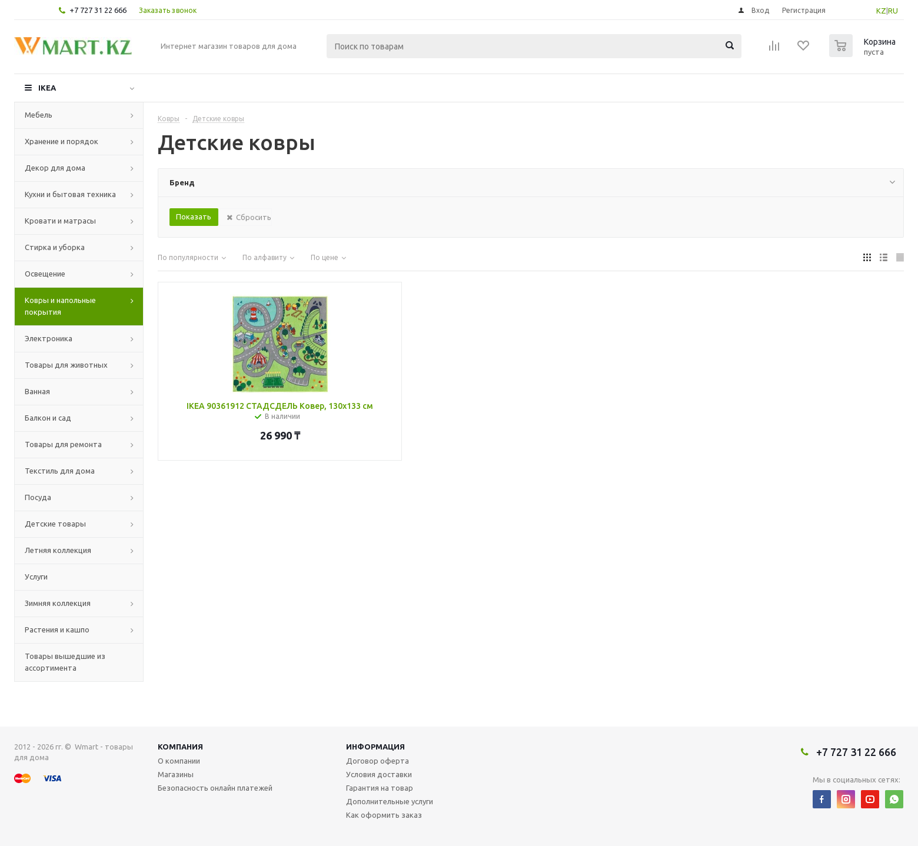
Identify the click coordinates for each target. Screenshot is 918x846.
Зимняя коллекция (58, 603)
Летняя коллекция (58, 550)
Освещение (45, 273)
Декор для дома (55, 168)
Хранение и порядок (61, 141)
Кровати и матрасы (60, 221)
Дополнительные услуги (389, 801)
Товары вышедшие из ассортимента (65, 662)
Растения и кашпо (57, 629)
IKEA (47, 88)
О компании (179, 761)
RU (893, 10)
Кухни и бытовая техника (70, 194)
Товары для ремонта (63, 444)
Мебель (38, 115)
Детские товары (55, 523)
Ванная (37, 391)
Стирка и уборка (55, 247)
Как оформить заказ (384, 815)
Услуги (36, 576)
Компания (180, 746)
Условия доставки (379, 774)
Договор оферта (377, 761)
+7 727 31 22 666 (98, 10)
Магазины (176, 774)
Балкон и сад (48, 418)
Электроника (48, 338)
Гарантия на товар (379, 788)
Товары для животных (66, 365)
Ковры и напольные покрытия (60, 306)
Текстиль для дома (60, 471)
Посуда (38, 497)
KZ (881, 10)
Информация (375, 746)
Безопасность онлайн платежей (215, 788)
